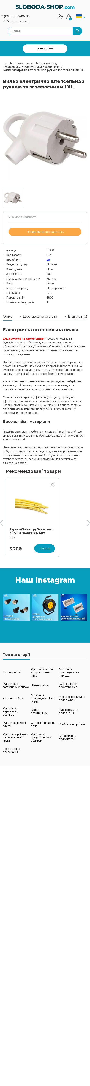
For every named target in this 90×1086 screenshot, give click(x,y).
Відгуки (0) (77, 316)
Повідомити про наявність (45, 232)
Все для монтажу (46, 63)
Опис (7, 316)
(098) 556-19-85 (17, 16)
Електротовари (19, 63)
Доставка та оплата (40, 316)
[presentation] (1, 523)
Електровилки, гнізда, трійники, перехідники (31, 67)
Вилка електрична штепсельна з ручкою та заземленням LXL (43, 70)
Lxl (48, 259)
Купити (45, 548)
